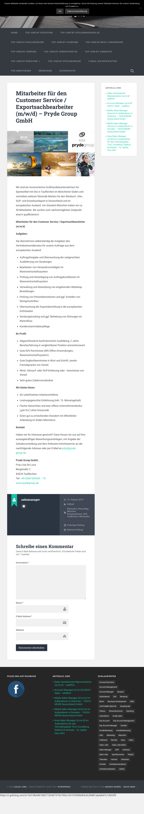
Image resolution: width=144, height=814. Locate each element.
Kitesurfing (83, 509)
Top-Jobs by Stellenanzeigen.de (80, 33)
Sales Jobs (20, 803)
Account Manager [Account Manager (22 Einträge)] (107, 693)
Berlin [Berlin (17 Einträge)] (101, 703)
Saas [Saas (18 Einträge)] (125, 752)
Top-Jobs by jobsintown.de (60, 52)
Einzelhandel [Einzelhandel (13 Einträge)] (104, 713)
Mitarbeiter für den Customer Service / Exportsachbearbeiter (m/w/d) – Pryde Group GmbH (47, 107)
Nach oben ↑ (130, 803)
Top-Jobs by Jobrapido (98, 52)
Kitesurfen (72, 509)
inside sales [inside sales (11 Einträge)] (118, 722)
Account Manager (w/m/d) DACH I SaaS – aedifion (119, 105)
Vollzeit (70, 504)
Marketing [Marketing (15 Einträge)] (111, 747)
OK (59, 11)
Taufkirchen (72, 517)
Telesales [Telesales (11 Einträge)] (130, 771)
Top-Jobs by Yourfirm (64, 42)
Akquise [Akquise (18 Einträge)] (122, 693)
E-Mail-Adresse (24, 618)
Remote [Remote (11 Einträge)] (115, 752)
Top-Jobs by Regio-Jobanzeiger (104, 42)
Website (20, 631)
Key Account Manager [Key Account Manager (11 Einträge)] (109, 737)
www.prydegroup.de (27, 483)
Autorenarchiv (23, 506)
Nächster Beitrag (75, 530)
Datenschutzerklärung (77, 11)
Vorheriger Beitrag (75, 525)
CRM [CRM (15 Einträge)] (101, 708)
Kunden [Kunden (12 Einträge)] (125, 737)
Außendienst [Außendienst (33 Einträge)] (104, 698)
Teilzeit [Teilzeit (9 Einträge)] (119, 771)
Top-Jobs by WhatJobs (24, 61)
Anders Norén (113, 803)
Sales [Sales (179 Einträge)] (101, 756)
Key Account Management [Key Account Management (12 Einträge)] (110, 732)
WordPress (64, 803)
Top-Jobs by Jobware (23, 52)
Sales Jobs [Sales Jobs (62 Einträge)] (112, 756)
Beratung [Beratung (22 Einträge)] (125, 698)
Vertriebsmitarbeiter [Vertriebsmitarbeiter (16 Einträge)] (108, 786)
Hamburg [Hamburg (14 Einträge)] (122, 717)
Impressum (45, 71)
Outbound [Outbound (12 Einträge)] (103, 752)
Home (14, 33)
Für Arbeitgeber (21, 71)
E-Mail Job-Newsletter (103, 61)
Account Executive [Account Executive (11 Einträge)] (107, 683)
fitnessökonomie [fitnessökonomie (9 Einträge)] (106, 717)
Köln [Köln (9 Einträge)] (101, 747)
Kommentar (22, 563)
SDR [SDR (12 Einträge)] (101, 766)
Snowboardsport (74, 514)
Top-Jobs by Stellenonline (27, 42)
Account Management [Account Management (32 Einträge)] (109, 688)
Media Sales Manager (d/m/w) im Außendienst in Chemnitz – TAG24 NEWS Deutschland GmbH (119, 115)
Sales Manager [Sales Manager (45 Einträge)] (124, 761)
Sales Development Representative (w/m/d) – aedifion (119, 96)
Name (19, 604)
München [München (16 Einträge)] (124, 747)
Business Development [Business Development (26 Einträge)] (118, 703)
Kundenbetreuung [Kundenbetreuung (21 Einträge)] (126, 742)
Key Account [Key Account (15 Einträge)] (104, 727)
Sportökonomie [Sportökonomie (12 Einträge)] (106, 771)
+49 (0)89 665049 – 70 (33, 478)
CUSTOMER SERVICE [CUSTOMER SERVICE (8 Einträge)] (116, 708)
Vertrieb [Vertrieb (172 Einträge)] (125, 776)
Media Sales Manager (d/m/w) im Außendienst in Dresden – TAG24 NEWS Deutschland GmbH (119, 127)
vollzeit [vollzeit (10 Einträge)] (124, 786)
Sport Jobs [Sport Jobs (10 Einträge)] (123, 766)
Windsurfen (84, 517)
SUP (85, 514)
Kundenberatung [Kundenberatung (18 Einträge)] (106, 742)
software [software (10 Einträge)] (111, 766)
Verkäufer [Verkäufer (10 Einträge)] (114, 776)
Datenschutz (67, 71)
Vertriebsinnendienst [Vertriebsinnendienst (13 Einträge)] (108, 781)
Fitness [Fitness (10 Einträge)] (117, 713)
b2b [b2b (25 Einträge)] (116, 698)
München (71, 511)
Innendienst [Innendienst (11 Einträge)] (104, 722)
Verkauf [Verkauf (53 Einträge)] (102, 776)
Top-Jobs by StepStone (39, 33)
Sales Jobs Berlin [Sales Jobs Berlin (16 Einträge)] (106, 761)
